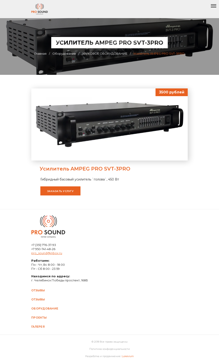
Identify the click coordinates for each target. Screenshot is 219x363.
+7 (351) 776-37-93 (43, 245)
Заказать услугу (60, 191)
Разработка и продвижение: (109, 356)
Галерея (38, 326)
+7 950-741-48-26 (43, 249)
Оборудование (44, 308)
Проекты (39, 317)
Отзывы (38, 290)
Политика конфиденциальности (109, 349)
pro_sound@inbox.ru (46, 253)
